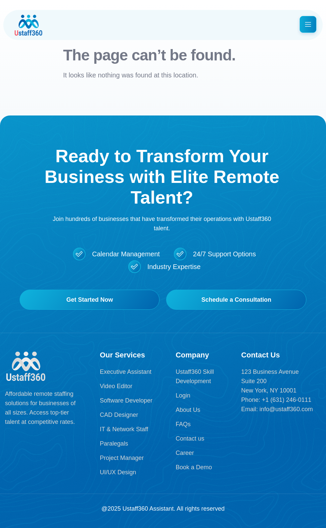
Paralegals (114, 443)
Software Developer (126, 400)
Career (184, 453)
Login (182, 395)
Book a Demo (193, 467)
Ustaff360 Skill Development (194, 376)
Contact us (189, 438)
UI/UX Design (118, 472)
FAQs (182, 424)
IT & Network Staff (124, 429)
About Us (187, 410)
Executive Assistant (126, 371)
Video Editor (116, 386)
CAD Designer (119, 415)
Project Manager (122, 458)
